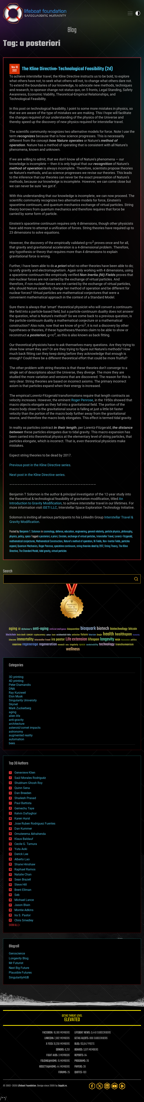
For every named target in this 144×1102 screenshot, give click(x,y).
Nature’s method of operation (78, 541)
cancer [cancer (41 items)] (29, 634)
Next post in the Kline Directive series (36, 475)
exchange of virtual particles (81, 536)
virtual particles (59, 551)
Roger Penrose (82, 400)
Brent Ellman (22, 890)
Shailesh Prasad (25, 798)
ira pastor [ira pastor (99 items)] (58, 639)
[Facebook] (92, 1086)
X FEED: (49, 1044)
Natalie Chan (23, 874)
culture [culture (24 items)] (48, 635)
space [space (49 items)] (82, 644)
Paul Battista (23, 803)
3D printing (16, 677)
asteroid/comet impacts (24, 727)
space (28, 536)
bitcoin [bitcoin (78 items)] (132, 629)
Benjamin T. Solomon (30, 531)
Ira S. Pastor (22, 915)
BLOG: (77, 1044)
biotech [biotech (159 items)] (103, 628)
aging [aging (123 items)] (13, 628)
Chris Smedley (23, 920)
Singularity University (23, 700)
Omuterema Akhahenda (30, 834)
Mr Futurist (16, 963)
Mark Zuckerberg (20, 708)
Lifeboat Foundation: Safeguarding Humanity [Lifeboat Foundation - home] (62, 13)
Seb (17, 895)
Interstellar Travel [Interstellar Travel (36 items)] (42, 640)
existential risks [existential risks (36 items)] (63, 635)
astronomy (16, 731)
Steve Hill (20, 884)
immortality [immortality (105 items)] (25, 639)
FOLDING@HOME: (48, 1061)
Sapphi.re (62, 1086)
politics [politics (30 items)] (134, 640)
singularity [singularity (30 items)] (74, 645)
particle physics (112, 531)
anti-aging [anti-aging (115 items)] (41, 628)
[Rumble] (122, 1086)
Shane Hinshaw (24, 864)
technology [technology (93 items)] (107, 644)
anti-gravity (16, 720)
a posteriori (44, 536)
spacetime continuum (64, 546)
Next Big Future (19, 968)
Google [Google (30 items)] (99, 635)
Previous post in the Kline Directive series (39, 465)
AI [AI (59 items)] (19, 629)
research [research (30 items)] (61, 645)
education (69, 531)
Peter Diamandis (20, 685)
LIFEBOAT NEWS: (82, 1032)
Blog (72, 30)
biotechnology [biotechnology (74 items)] (119, 629)
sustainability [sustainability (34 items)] (92, 645)
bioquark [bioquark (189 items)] (88, 628)
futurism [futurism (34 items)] (92, 635)
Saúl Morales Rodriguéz (30, 778)
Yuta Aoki (20, 849)
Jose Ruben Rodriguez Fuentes (34, 823)
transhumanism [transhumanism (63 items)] (125, 644)
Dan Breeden (22, 793)
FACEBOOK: (47, 1032)
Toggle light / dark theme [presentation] (137, 13)
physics (13, 536)
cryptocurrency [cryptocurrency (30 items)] (39, 635)
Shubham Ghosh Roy (28, 783)
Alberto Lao (22, 859)
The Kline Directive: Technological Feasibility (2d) (67, 69)
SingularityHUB (19, 977)
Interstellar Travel (104, 536)
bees (12, 743)
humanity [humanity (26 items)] (136, 635)
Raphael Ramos (24, 869)
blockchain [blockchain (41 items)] (11, 634)
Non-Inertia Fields (111, 541)
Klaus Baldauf (23, 839)
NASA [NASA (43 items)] (117, 639)
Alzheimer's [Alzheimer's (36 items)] (26, 629)
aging (12, 712)
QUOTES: (78, 1072)
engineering (81, 531)
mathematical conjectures (22, 541)
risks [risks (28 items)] (67, 645)
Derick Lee (21, 854)
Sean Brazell (22, 879)
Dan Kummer (23, 828)
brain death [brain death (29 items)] (21, 635)
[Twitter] (100, 1086)
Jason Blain (22, 905)
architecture (16, 723)
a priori (54, 536)
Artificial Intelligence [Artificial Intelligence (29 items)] (58, 629)
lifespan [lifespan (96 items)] (93, 639)
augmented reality (21, 735)
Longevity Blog (18, 958)
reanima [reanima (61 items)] (16, 644)
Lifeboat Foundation (27, 1086)
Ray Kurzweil (17, 692)
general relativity (96, 531)
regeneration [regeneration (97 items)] (48, 644)
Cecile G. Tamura (25, 844)
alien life (14, 716)
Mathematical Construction (49, 541)
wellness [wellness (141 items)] (73, 649)
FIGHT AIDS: (52, 1055)
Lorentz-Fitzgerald (123, 536)
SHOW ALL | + (14, 925)
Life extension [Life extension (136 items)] (76, 639)
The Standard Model (28, 551)
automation (16, 739)
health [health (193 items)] (108, 634)
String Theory (111, 546)
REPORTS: (79, 1055)
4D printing (16, 681)
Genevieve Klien (24, 772)
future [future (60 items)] (84, 634)
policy (21, 536)
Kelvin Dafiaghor (25, 813)
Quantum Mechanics (27, 546)
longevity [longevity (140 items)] (107, 639)
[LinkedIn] (107, 1086)
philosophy (126, 531)
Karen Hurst (22, 818)
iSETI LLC (50, 507)
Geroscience (17, 953)
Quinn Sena (22, 788)
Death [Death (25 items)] (54, 635)
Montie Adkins (23, 910)
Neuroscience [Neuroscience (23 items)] (125, 640)
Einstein (63, 536)
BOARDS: (78, 1049)
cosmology (49, 531)
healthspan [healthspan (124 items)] (123, 634)
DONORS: (60, 1049)
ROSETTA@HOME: (47, 1066)
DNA (12, 688)
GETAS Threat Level (72, 1018)
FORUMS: (62, 1072)
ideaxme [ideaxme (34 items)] (12, 640)
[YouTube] (115, 1086)
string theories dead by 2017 (89, 546)
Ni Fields (98, 541)
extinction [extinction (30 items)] (76, 635)
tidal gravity (44, 551)
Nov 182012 (14, 69)
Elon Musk (16, 696)
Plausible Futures (20, 972)
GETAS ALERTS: (81, 1038)
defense (59, 531)
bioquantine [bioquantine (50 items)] (73, 629)
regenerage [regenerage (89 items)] (30, 644)
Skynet (13, 704)
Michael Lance (24, 900)
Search (136, 578)
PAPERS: (78, 1066)
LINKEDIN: (49, 1038)
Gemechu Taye (24, 808)
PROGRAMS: (80, 1061)
